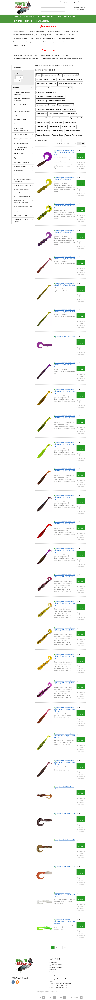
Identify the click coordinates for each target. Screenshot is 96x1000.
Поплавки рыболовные (66, 38)
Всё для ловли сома (20, 31)
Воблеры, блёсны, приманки (22, 139)
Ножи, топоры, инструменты (50, 55)
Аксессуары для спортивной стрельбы (25, 55)
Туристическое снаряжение (22, 185)
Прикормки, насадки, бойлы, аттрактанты (26, 42)
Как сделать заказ (66, 17)
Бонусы (28, 21)
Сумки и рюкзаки (18, 45)
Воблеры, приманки (54, 31)
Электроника (67, 42)
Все (71, 143)
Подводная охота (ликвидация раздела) (25, 58)
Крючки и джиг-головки (21, 162)
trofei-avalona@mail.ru (61, 987)
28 (64, 947)
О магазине (29, 17)
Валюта (80, 2)
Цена (52, 140)
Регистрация (64, 2)
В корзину (80, 156)
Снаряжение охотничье (49, 58)
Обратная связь (42, 21)
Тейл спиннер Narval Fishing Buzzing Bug (22, 93)
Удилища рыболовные (37, 31)
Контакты (17, 21)
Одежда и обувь (34, 38)
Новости (17, 17)
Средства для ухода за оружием (70, 58)
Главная (37, 65)
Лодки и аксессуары (19, 38)
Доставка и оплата (46, 17)
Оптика (65, 55)
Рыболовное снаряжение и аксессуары (22, 191)
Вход (73, 2)
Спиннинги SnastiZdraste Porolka (21, 106)
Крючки (71, 34)
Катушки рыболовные (71, 31)
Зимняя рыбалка (45, 34)
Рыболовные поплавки (21, 175)
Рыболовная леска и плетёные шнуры (25, 34)
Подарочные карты (49, 38)
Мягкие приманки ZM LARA (22, 111)
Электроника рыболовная (22, 196)
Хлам (15, 115)
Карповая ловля (60, 34)
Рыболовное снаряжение (51, 42)
